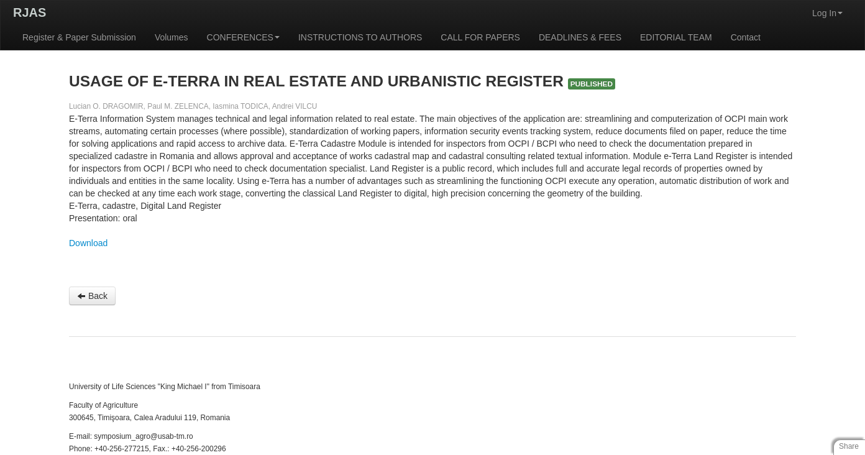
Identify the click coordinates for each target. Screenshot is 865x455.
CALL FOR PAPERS (480, 37)
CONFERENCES (243, 37)
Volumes (171, 37)
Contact (746, 37)
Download (88, 243)
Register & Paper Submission (79, 37)
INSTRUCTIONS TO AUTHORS (360, 37)
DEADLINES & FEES (580, 37)
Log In (827, 13)
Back (92, 296)
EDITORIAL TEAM (676, 37)
